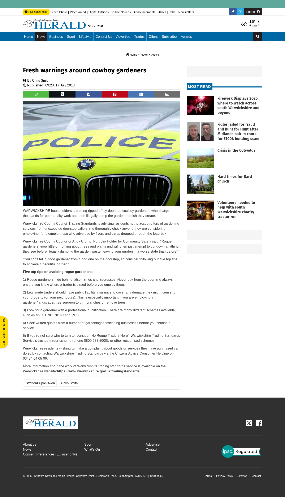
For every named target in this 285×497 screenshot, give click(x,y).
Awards (186, 36)
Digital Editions (99, 12)
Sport (71, 36)
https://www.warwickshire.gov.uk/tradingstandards (98, 371)
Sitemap (242, 475)
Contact (151, 449)
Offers (153, 36)
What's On (92, 449)
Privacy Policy (224, 475)
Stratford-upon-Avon (40, 383)
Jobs (172, 12)
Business (56, 36)
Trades (139, 36)
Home (28, 36)
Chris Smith (40, 80)
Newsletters (186, 12)
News (41, 36)
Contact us (103, 36)
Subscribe (169, 36)
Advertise (123, 36)
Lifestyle (85, 36)
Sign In (253, 11)
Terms (208, 475)
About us (29, 444)
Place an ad (78, 12)
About (162, 12)
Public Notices (121, 12)
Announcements (144, 12)
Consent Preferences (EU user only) (50, 454)
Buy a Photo (59, 12)
